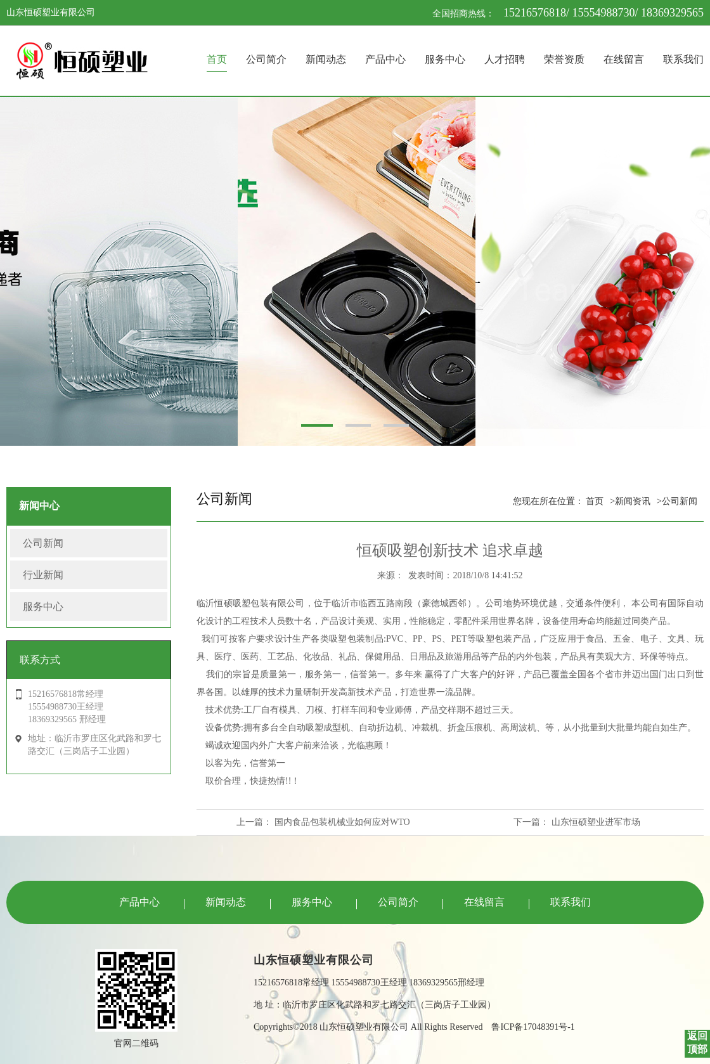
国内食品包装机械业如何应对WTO (342, 822)
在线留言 (624, 59)
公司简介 (266, 59)
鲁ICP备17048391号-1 (532, 1027)
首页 (217, 59)
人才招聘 (504, 59)
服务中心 (445, 59)
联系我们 (683, 59)
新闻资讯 (632, 501)
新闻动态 (326, 59)
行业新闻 (43, 574)
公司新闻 (43, 543)
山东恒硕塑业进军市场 (596, 822)
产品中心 (385, 59)
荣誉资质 (564, 59)
